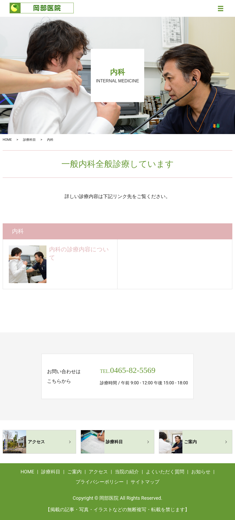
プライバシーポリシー (100, 482)
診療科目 (29, 140)
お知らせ (200, 471)
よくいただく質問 (165, 471)
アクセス (98, 471)
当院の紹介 (127, 471)
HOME (7, 140)
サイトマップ (145, 482)
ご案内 (74, 471)
